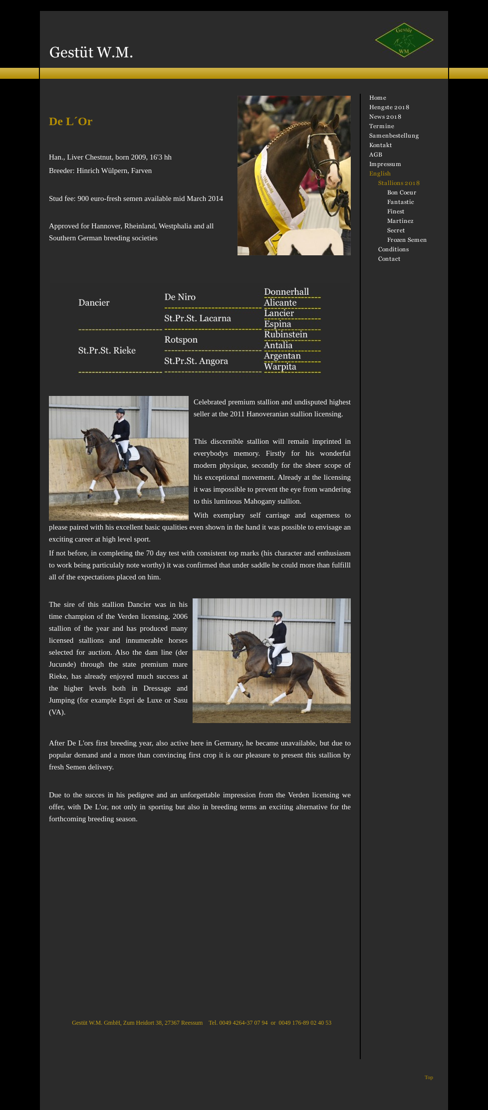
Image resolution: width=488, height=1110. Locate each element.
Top (429, 1077)
